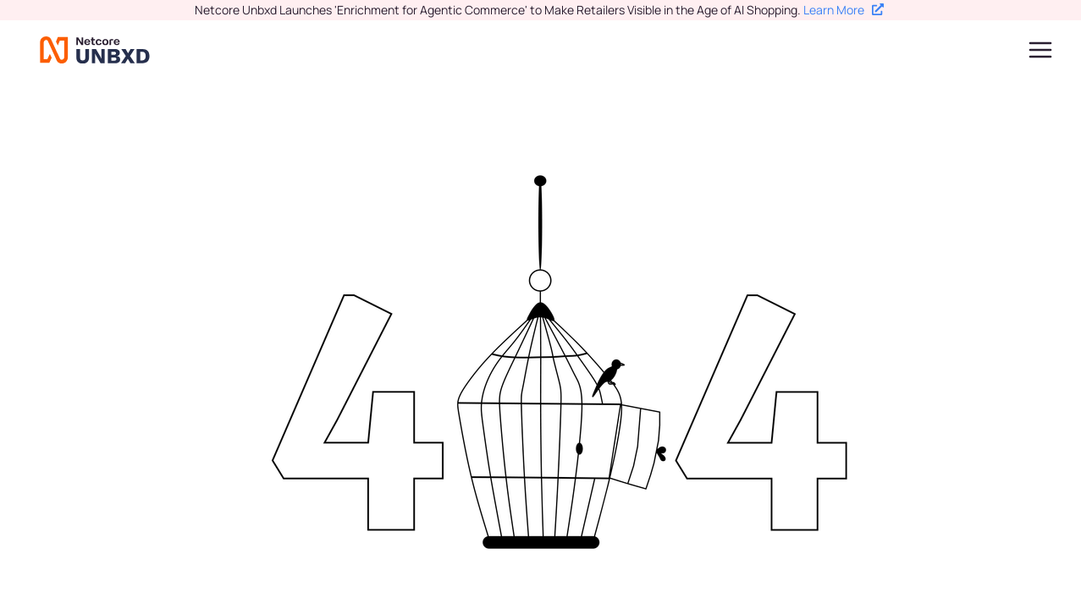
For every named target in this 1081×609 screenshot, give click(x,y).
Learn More (843, 10)
